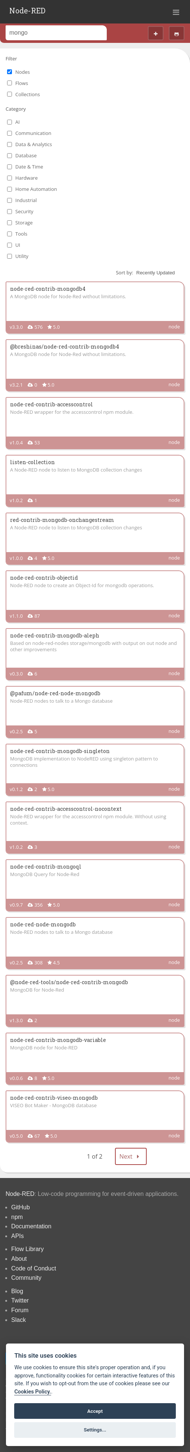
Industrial (26, 200)
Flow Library (27, 1249)
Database (26, 155)
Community (26, 1278)
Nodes (22, 72)
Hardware (26, 177)
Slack (18, 1320)
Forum (19, 1310)
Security (24, 211)
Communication (33, 133)
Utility (21, 256)
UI (17, 245)
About (19, 1259)
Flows (21, 83)
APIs (17, 1236)
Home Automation (36, 189)
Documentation (31, 1226)
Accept (95, 1411)
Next (131, 1156)
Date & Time (29, 166)
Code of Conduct (33, 1268)
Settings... (95, 1430)
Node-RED (27, 10)
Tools (21, 233)
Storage (23, 222)
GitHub (20, 1207)
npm (17, 1217)
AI (17, 122)
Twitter (20, 1300)
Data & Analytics (33, 144)
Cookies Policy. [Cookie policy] (32, 1392)
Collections (27, 94)
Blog (17, 1291)
